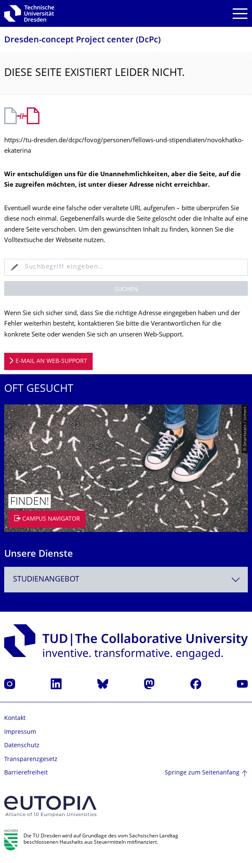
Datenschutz (21, 745)
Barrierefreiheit (26, 773)
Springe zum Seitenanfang (202, 773)
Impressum (20, 732)
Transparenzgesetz (30, 759)
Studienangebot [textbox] (46, 579)
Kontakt (15, 718)
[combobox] (126, 579)
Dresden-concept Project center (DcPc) (82, 40)
